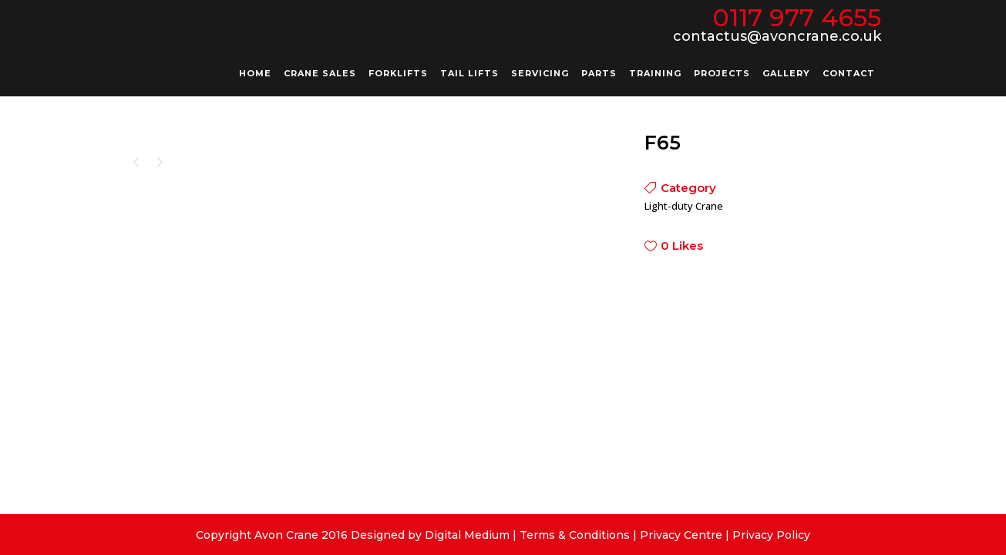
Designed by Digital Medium (430, 535)
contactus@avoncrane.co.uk (777, 36)
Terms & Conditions (575, 535)
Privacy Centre (681, 535)
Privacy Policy (771, 535)
